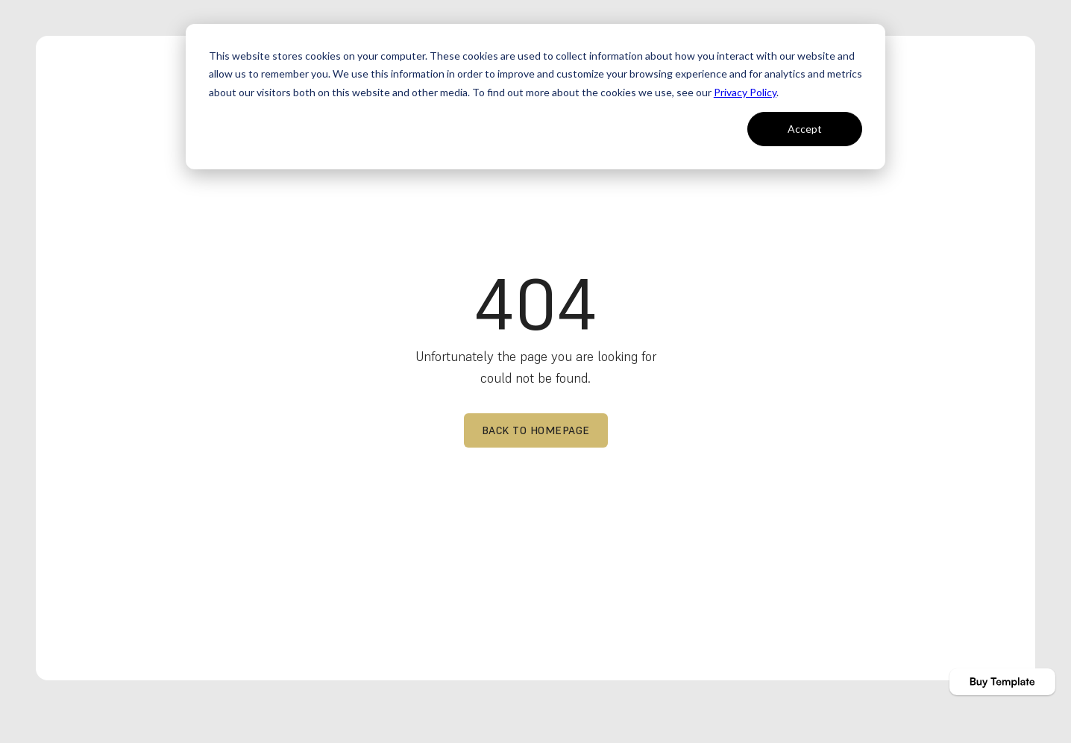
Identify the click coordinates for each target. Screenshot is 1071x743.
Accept (805, 128)
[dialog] (535, 96)
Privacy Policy (745, 92)
